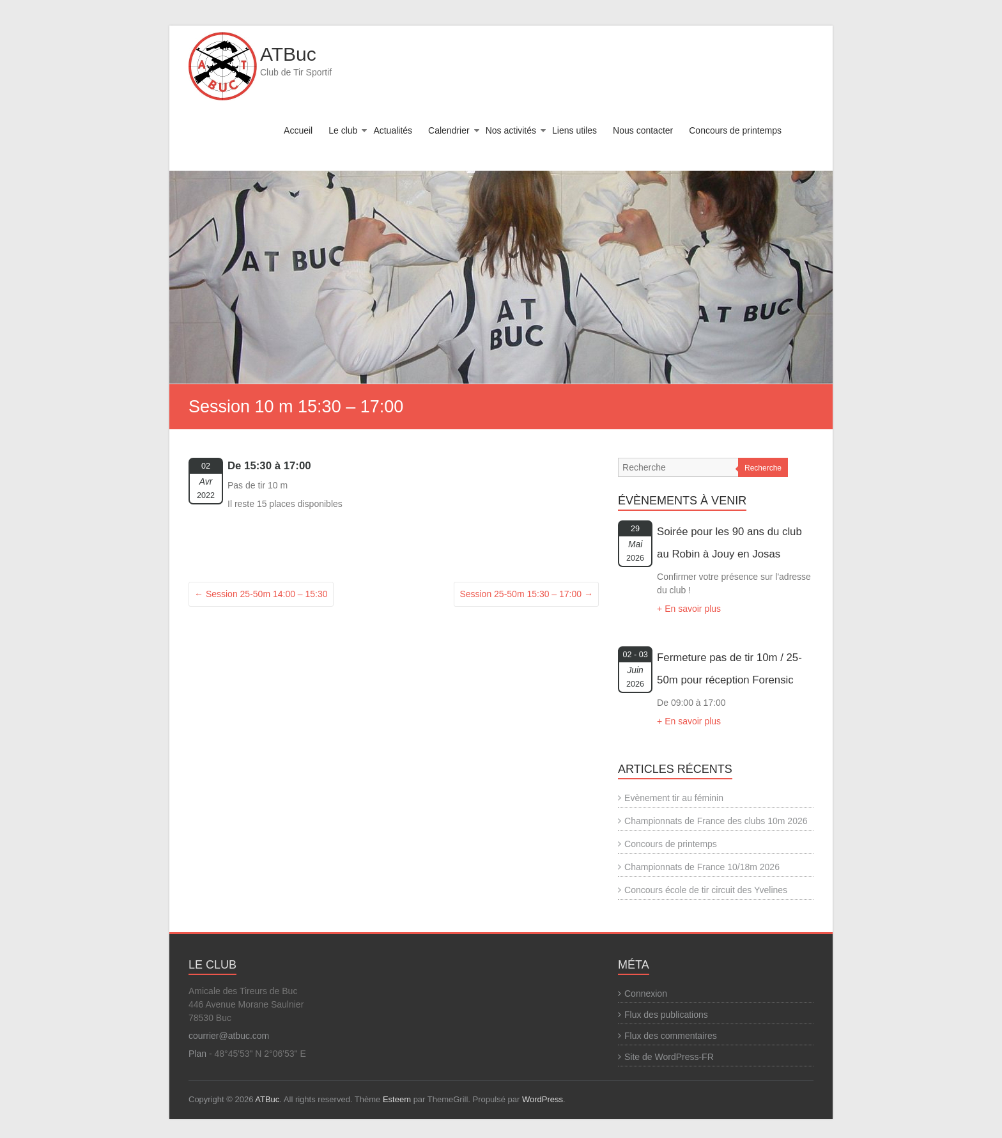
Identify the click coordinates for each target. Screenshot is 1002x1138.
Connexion (645, 993)
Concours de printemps (735, 130)
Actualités (392, 130)
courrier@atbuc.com (229, 1036)
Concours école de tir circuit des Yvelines (705, 890)
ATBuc (288, 54)
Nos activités (511, 130)
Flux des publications (666, 1014)
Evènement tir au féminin (673, 798)
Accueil (298, 130)
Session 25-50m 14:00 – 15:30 (261, 594)
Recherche (763, 468)
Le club (342, 130)
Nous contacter (643, 130)
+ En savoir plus (689, 609)
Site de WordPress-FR (669, 1057)
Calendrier (449, 130)
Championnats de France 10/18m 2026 (702, 867)
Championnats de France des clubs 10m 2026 (715, 821)
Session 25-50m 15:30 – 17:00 (526, 594)
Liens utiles (574, 130)
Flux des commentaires (670, 1036)
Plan (197, 1053)
